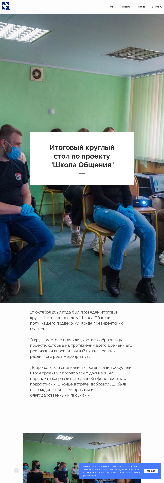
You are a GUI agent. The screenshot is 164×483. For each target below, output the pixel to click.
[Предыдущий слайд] (16, 470)
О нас (112, 6)
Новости (126, 6)
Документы (157, 6)
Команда (141, 6)
